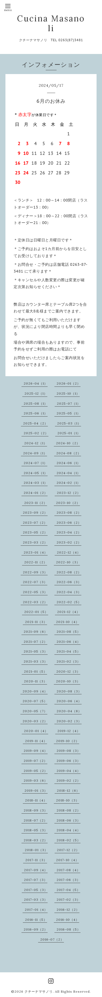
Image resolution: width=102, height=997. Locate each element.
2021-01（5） (35, 671)
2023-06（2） (69, 522)
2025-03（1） (69, 423)
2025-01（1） (69, 433)
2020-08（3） (69, 691)
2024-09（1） (35, 453)
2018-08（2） (69, 810)
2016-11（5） (36, 920)
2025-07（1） (69, 403)
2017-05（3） (36, 890)
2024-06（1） (69, 463)
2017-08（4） (68, 870)
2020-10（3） (68, 681)
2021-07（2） (35, 642)
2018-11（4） (36, 800)
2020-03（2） (35, 721)
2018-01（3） (36, 850)
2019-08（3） (69, 751)
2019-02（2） (69, 780)
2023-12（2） (69, 493)
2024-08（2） (68, 453)
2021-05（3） (36, 651)
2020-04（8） (69, 711)
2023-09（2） (35, 512)
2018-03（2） (36, 840)
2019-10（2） (67, 741)
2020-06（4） (69, 701)
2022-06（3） (69, 582)
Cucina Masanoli (51, 23)
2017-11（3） (36, 860)
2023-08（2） (69, 512)
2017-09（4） (36, 870)
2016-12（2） (68, 909)
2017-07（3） (35, 880)
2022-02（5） (69, 602)
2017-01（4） (36, 909)
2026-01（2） (69, 383)
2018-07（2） (35, 820)
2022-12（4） (69, 552)
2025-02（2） (36, 433)
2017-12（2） (68, 850)
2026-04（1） (36, 383)
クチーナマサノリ (38, 991)
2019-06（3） (69, 761)
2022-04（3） (69, 592)
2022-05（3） (35, 592)
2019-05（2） (36, 771)
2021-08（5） (69, 631)
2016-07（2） (52, 939)
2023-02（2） (69, 542)
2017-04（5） (68, 890)
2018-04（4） (69, 830)
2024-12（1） (35, 443)
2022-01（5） (36, 612)
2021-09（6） (36, 631)
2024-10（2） (68, 443)
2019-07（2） (35, 761)
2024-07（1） (35, 463)
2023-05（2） (35, 532)
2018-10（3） (67, 800)
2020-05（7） (35, 711)
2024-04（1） (69, 473)
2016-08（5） (69, 929)
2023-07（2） (35, 522)
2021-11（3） (36, 622)
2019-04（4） (69, 771)
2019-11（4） (36, 741)
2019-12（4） (68, 731)
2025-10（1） (68, 393)
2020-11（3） (35, 681)
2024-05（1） (36, 473)
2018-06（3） (69, 820)
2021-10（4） (67, 622)
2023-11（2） (35, 503)
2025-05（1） (69, 413)
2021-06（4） (69, 642)
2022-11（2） (35, 562)
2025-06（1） (36, 413)
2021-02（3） (69, 661)
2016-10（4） (67, 920)
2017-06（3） (68, 880)
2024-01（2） (36, 493)
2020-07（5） (35, 701)
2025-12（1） (35, 393)
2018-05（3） (36, 830)
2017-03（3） (36, 899)
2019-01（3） (36, 790)
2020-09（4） (35, 691)
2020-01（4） (36, 731)
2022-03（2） (35, 602)
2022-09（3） (35, 572)
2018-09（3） (36, 810)
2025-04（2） (35, 423)
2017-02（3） (68, 899)
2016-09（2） (36, 929)
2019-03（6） (36, 780)
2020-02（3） (69, 721)
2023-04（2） (69, 532)
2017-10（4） (67, 860)
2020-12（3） (68, 671)
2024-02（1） (69, 483)
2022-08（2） (69, 572)
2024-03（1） (36, 483)
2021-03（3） (36, 661)
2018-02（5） (69, 840)
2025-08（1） (36, 403)
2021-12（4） (68, 612)
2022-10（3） (68, 562)
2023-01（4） (36, 552)
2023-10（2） (68, 503)
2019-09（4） (36, 751)
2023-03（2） (35, 542)
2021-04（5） (69, 651)
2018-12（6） (68, 790)
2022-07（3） (35, 582)
